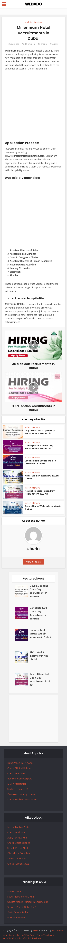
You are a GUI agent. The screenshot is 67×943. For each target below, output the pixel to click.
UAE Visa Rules (28, 935)
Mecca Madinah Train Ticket (22, 799)
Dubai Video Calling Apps (20, 762)
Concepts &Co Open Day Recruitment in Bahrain (39, 447)
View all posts (33, 561)
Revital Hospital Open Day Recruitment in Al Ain (40, 492)
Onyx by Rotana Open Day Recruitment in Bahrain (40, 432)
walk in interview (33, 22)
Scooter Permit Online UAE (21, 907)
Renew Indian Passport (19, 778)
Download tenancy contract (22, 794)
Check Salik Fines (16, 773)
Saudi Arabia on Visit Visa (20, 896)
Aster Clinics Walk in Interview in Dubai (43, 508)
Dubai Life (14, 935)
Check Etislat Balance (18, 842)
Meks (35, 930)
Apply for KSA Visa (17, 837)
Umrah (11, 848)
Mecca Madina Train (18, 827)
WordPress (57, 930)
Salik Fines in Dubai (17, 912)
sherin (44, 44)
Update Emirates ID (17, 789)
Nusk (25, 848)
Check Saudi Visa (16, 832)
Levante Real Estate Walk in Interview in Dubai (40, 462)
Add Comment (28, 44)
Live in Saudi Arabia (11, 938)
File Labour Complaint (19, 853)
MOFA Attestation (17, 783)
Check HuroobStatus (18, 863)
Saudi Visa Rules (45, 935)
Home (5, 935)
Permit (19, 848)
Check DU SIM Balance (19, 768)
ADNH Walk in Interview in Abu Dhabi (42, 477)
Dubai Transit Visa (17, 858)
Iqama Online (14, 891)
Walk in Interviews (32, 938)
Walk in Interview (16, 917)
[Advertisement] (33, 107)
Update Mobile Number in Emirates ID (27, 901)
